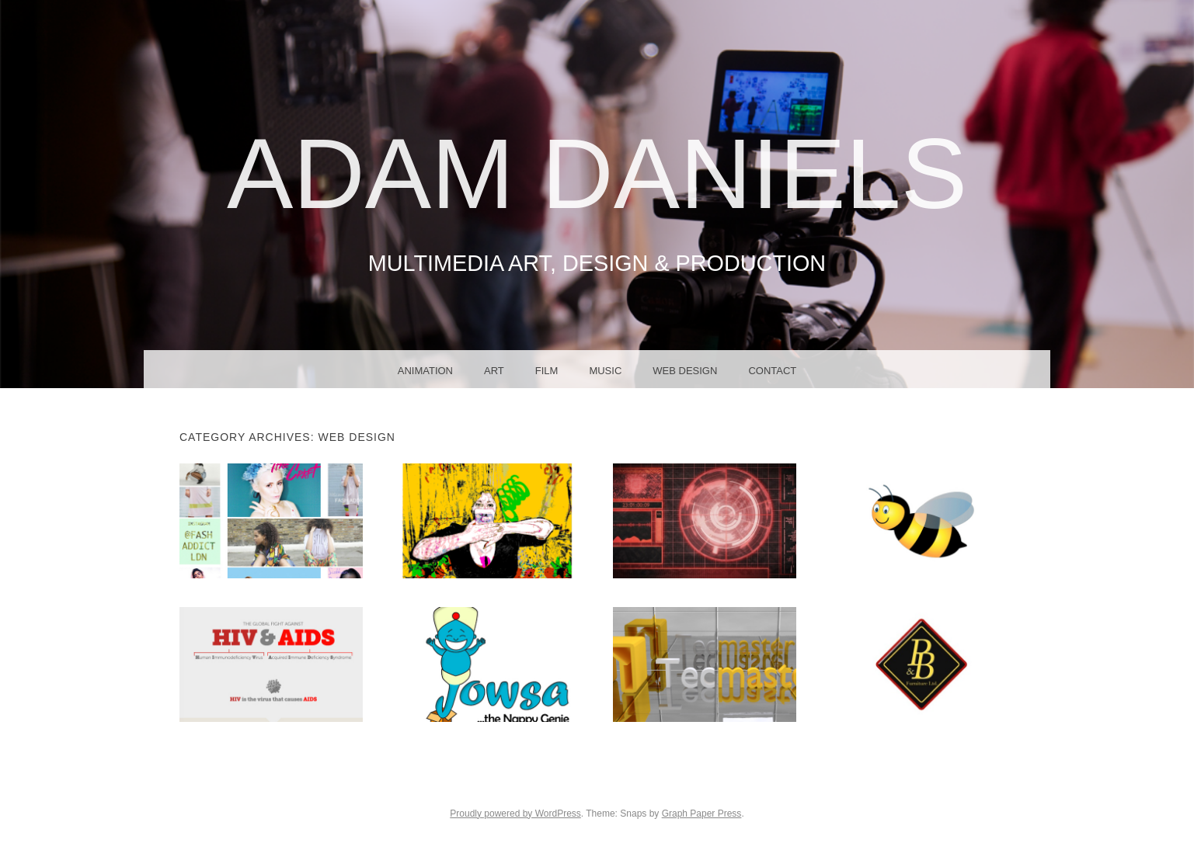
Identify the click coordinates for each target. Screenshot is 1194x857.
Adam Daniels (597, 173)
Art (494, 370)
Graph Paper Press (702, 813)
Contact (772, 370)
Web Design (685, 370)
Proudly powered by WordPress (515, 813)
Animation (425, 370)
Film (547, 370)
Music (605, 370)
